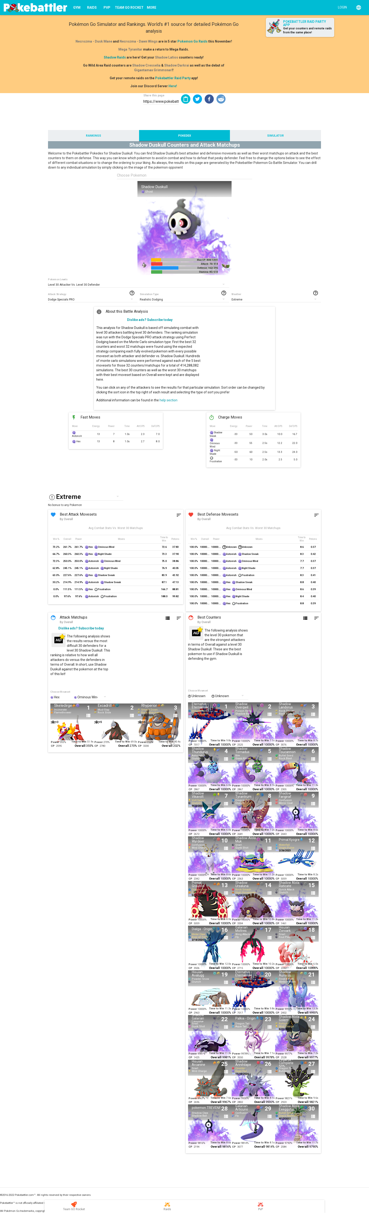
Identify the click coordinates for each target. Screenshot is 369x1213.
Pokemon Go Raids (192, 41)
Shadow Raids (115, 57)
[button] (197, 99)
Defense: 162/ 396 (207, 268)
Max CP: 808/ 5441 (207, 260)
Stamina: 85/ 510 (208, 272)
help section (168, 400)
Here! (172, 86)
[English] (358, 7)
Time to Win (78, 741)
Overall (80, 745)
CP (53, 745)
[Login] (341, 7)
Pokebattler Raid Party (173, 78)
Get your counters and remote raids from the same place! (307, 30)
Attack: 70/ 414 (209, 264)
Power (55, 742)
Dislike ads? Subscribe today (149, 320)
